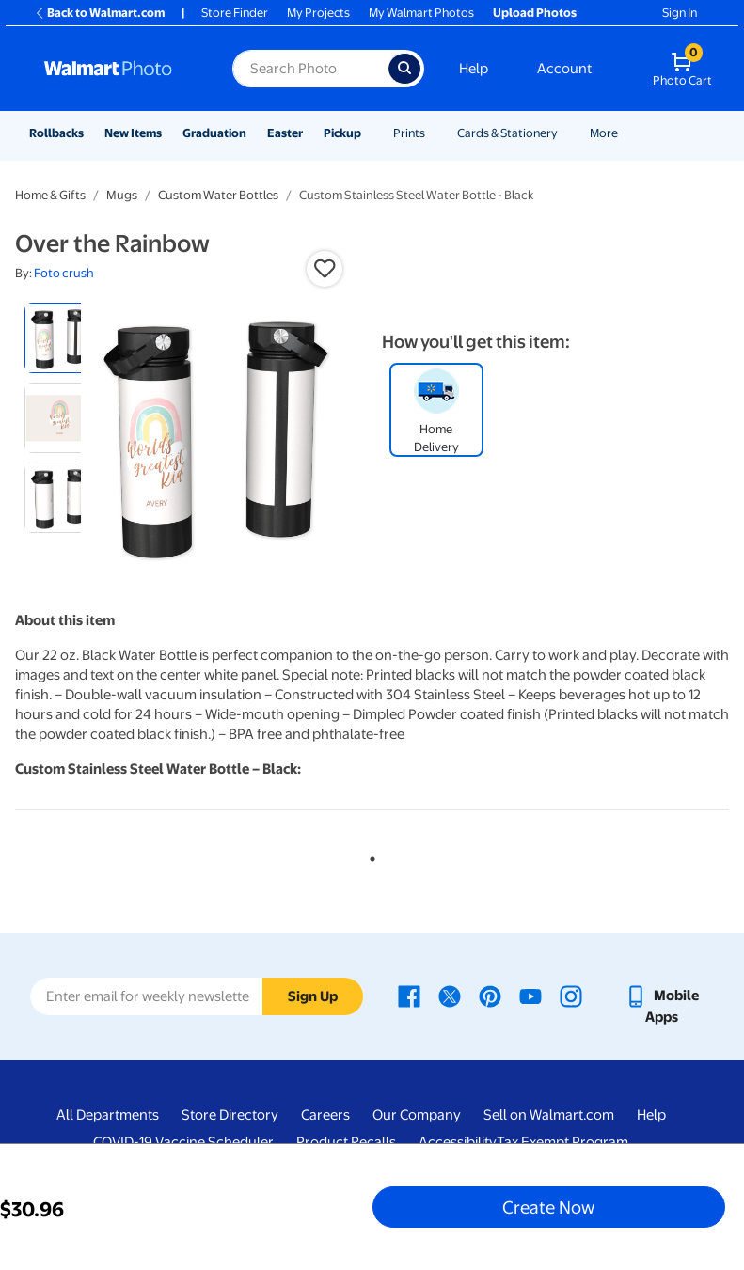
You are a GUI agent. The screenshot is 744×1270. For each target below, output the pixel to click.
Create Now (548, 1207)
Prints (409, 133)
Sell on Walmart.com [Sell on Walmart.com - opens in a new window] (548, 1114)
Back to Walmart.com (99, 13)
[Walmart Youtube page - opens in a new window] (530, 995)
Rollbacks (56, 133)
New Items (133, 133)
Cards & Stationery (507, 133)
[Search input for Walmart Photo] (310, 68)
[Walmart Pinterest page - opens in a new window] (490, 995)
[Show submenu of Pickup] (369, 133)
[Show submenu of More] (626, 133)
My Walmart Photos (421, 13)
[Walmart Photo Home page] (118, 69)
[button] (324, 269)
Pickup (342, 133)
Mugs (121, 195)
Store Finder (234, 13)
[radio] (59, 338)
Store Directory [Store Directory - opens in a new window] (230, 1114)
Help (473, 68)
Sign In (679, 13)
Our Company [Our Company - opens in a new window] (416, 1114)
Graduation (214, 133)
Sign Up (313, 996)
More (604, 133)
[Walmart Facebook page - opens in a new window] (409, 995)
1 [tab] (368, 855)
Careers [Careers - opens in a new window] (325, 1114)
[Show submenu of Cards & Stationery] (566, 133)
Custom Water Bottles (218, 195)
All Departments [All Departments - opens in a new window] (107, 1114)
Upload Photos (535, 13)
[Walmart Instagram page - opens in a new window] (571, 995)
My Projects (318, 13)
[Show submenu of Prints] (433, 133)
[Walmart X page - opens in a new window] (449, 995)
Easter (285, 133)
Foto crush (64, 273)
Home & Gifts (50, 195)
